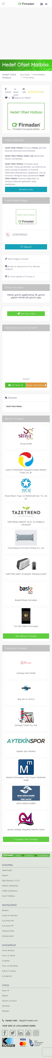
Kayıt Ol (5, 990)
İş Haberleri (7, 976)
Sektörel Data (8, 931)
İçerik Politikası (8, 896)
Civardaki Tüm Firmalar (26, 839)
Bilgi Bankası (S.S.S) (11, 880)
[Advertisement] (26, 33)
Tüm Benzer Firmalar (26, 636)
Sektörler (6, 1006)
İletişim (5, 875)
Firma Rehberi (39, 74)
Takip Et (26, 247)
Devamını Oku (26, 189)
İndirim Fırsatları (9, 971)
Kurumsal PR (7, 925)
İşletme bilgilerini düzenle (16, 259)
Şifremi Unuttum (9, 1000)
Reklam (5, 910)
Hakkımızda (7, 870)
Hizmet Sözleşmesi (10, 885)
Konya (8, 92)
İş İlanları (6, 960)
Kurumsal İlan (8, 920)
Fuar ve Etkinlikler (10, 966)
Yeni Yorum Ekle (26, 313)
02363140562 (19, 234)
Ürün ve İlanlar (8, 955)
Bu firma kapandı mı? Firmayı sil (19, 276)
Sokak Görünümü (36, 385)
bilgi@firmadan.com (28, 1020)
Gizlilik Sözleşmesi (9, 891)
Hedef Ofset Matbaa (14, 406)
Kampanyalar (8, 936)
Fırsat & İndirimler (10, 915)
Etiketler (5, 1011)
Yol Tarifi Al (15, 385)
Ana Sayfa (25, 74)
